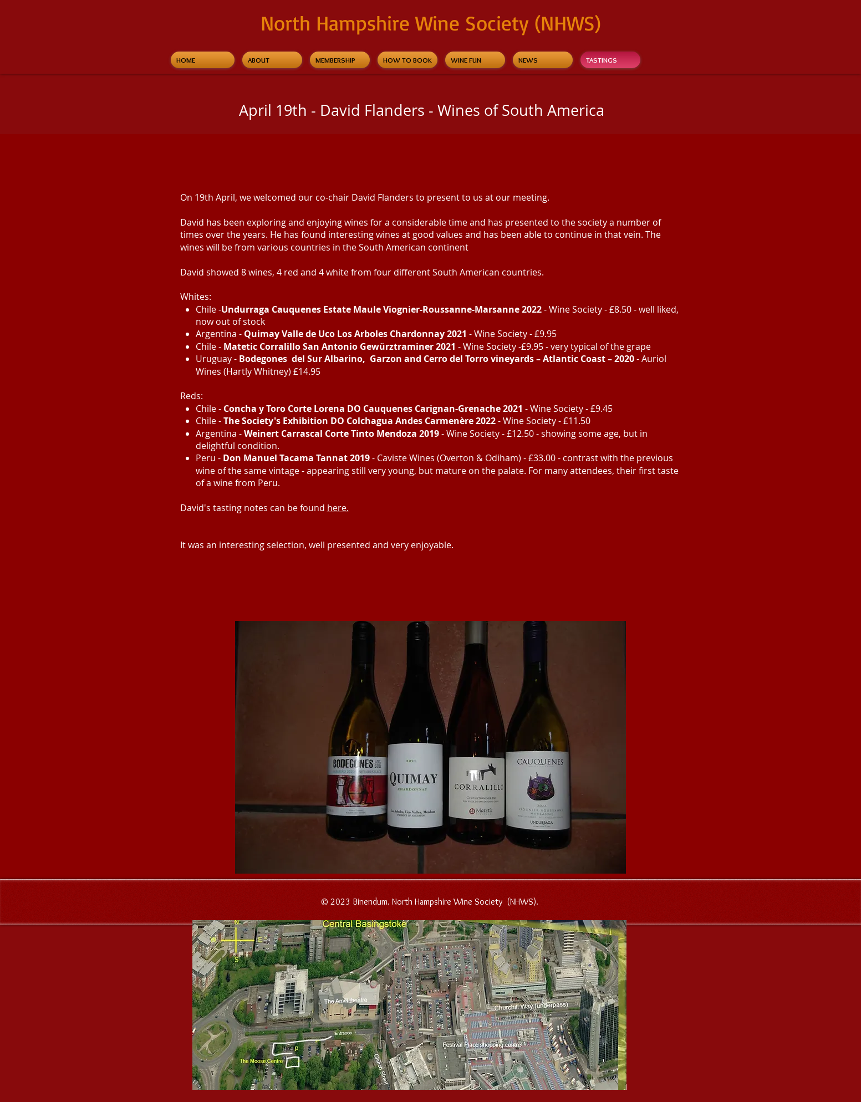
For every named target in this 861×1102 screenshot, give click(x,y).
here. (338, 508)
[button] (430, 747)
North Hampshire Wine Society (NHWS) (431, 22)
